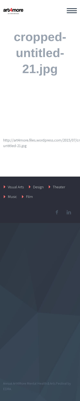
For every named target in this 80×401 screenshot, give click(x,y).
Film (29, 196)
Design (38, 186)
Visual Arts (16, 186)
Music (12, 196)
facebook (57, 212)
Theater (59, 186)
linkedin (69, 212)
